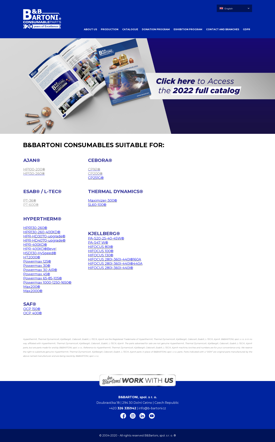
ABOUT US (90, 29)
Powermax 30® (36, 266)
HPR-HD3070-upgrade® (44, 236)
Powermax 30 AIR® (40, 270)
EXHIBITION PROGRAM (188, 29)
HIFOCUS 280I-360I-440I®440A (115, 264)
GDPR (246, 29)
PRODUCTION (109, 29)
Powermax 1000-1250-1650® (47, 282)
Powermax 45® (36, 274)
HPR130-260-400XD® (41, 232)
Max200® (31, 287)
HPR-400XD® (35, 245)
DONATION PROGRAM (156, 29)
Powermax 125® (37, 261)
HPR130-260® (35, 228)
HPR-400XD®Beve (39, 249)
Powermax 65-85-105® (42, 278)
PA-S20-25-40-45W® (106, 238)
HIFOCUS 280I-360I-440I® (110, 268)
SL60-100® (97, 205)
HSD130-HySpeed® (39, 253)
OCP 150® (31, 309)
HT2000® (31, 257)
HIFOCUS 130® (100, 255)
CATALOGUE (130, 29)
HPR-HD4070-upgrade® (44, 240)
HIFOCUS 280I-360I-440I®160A (114, 259)
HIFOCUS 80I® (100, 247)
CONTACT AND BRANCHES (222, 29)
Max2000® (32, 291)
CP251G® (96, 178)
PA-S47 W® (98, 242)
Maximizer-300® (102, 200)
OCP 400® (32, 313)
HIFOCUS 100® (100, 251)
